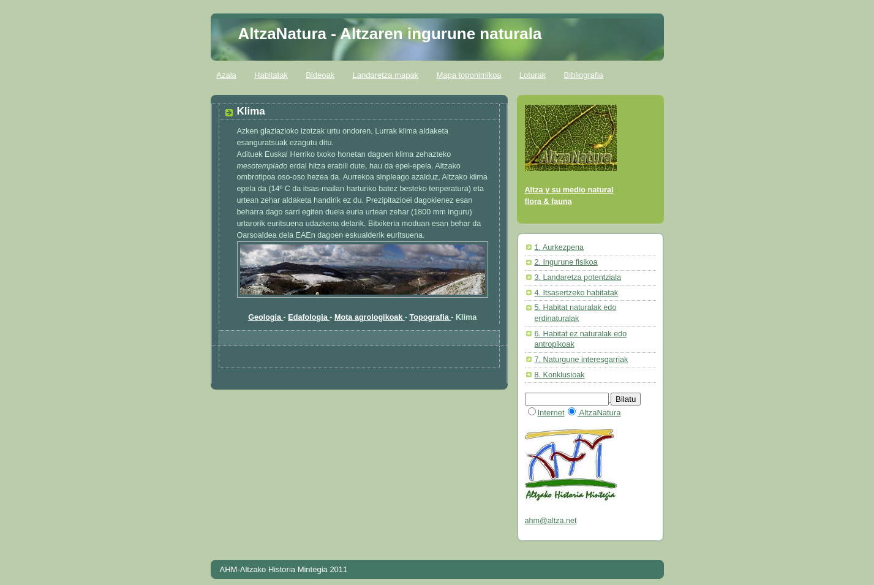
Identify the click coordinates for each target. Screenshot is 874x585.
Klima (251, 111)
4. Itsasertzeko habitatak (577, 293)
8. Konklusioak (560, 375)
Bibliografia (583, 75)
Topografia (430, 317)
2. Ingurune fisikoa (566, 262)
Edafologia (309, 317)
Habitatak (271, 75)
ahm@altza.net (551, 520)
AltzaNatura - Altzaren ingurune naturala (390, 34)
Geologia (265, 317)
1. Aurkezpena (559, 247)
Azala (226, 75)
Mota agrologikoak (369, 317)
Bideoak (320, 75)
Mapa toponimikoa (468, 75)
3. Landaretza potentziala (578, 277)
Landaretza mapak (385, 75)
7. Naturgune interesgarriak (581, 359)
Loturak (532, 75)
